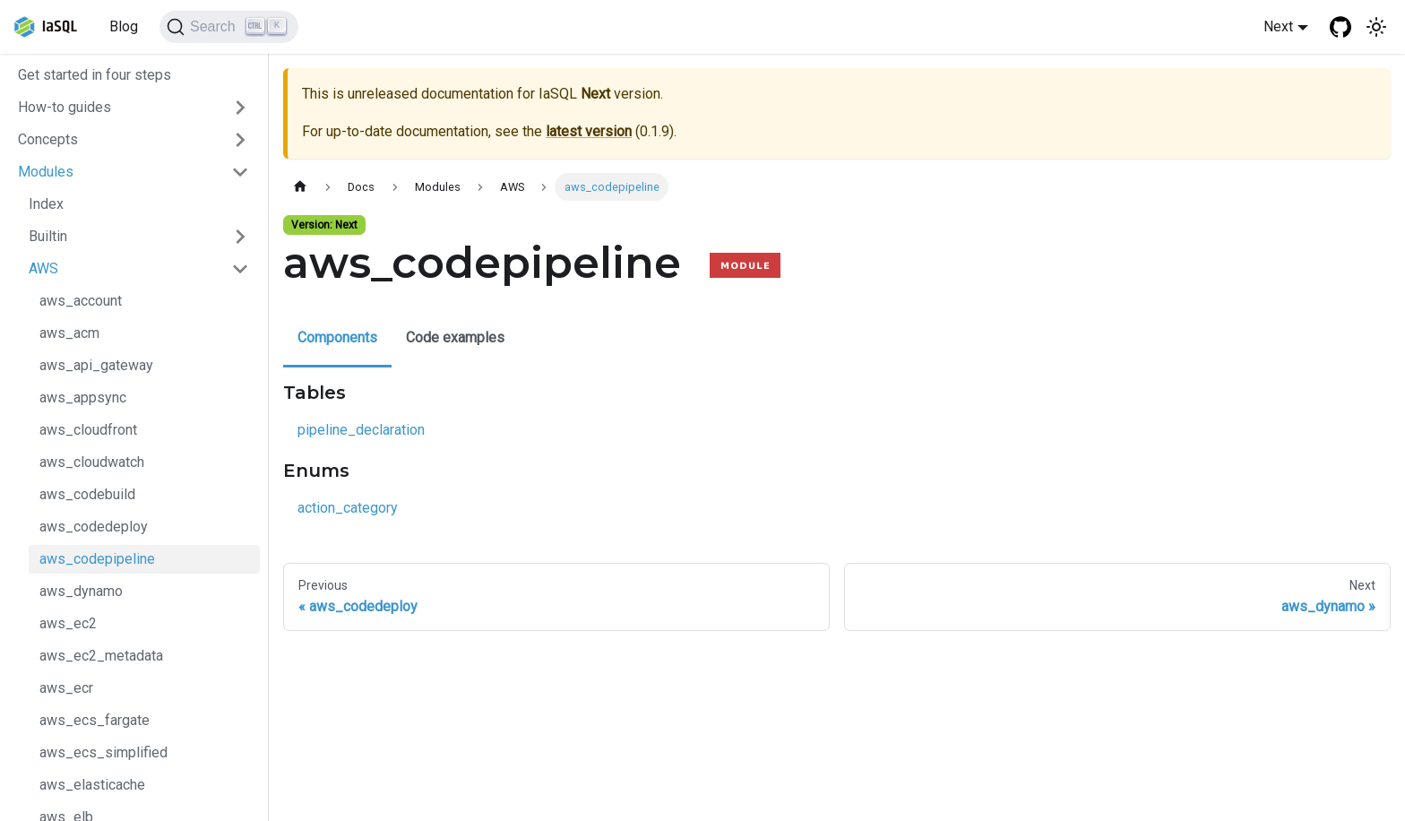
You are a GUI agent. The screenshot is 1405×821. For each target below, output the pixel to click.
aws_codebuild (87, 494)
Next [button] (1278, 26)
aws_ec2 (68, 623)
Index (46, 203)
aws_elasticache (92, 784)
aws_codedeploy (93, 526)
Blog (123, 26)
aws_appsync (82, 397)
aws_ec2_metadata (101, 655)
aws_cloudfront (88, 429)
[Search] (228, 27)
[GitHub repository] (1340, 27)
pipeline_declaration (361, 429)
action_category (347, 507)
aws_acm (69, 332)
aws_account (80, 300)
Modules (45, 171)
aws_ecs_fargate (94, 720)
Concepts (48, 139)
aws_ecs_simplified (103, 752)
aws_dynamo (81, 591)
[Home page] (300, 187)
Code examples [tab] (455, 337)
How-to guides (64, 107)
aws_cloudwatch (91, 462)
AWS (43, 268)
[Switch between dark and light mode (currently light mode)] (1376, 27)
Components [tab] (337, 337)
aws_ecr (66, 687)
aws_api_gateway (96, 365)
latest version (589, 131)
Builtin (48, 236)
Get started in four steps (94, 74)
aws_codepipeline (97, 558)
